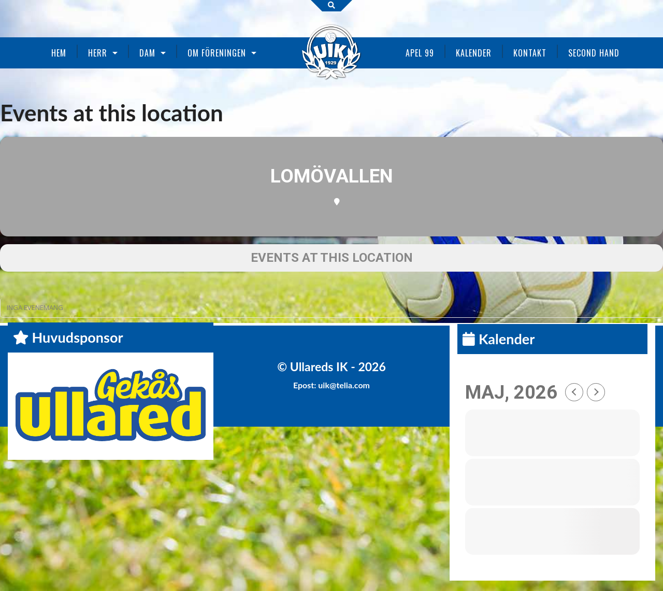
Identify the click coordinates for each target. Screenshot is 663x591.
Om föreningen (217, 53)
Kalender (474, 53)
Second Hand (593, 53)
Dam (147, 53)
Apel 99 (420, 53)
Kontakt (529, 53)
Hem (58, 53)
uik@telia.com (344, 385)
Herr (97, 53)
